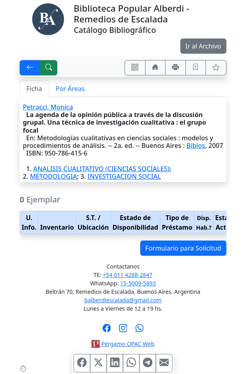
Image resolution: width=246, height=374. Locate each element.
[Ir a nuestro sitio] (155, 67)
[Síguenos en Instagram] (123, 330)
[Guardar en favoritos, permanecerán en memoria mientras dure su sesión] (196, 67)
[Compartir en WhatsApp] (131, 363)
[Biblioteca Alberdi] (48, 18)
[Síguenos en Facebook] (107, 330)
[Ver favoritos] (216, 67)
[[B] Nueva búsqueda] (49, 67)
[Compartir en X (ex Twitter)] (98, 363)
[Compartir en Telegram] (147, 363)
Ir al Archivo (203, 46)
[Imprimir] (175, 67)
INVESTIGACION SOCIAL (124, 176)
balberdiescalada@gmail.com (123, 300)
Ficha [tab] (34, 88)
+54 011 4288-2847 (128, 275)
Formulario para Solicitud (183, 248)
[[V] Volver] (30, 67)
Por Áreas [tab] (70, 88)
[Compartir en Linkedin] (115, 363)
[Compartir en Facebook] (82, 363)
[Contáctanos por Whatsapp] (139, 330)
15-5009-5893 (138, 283)
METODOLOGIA (53, 176)
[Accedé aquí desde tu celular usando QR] (135, 67)
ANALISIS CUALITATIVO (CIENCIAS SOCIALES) (101, 168)
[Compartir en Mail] (164, 363)
